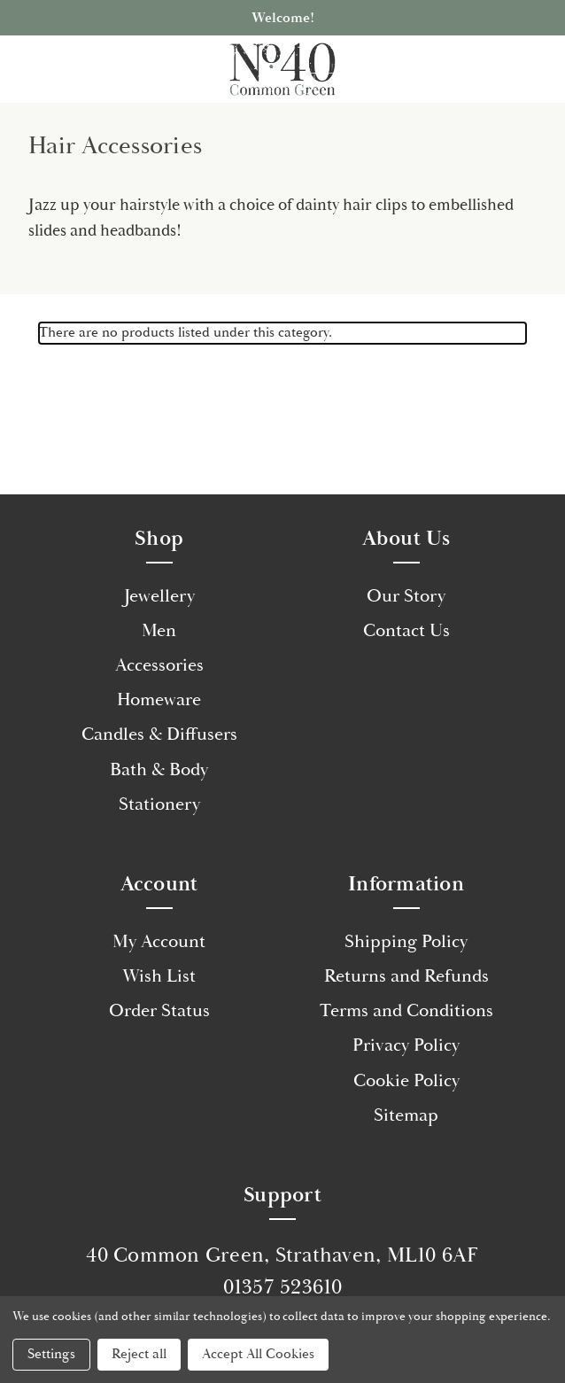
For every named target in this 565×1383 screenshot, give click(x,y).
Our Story (406, 596)
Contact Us (406, 630)
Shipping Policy (406, 941)
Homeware (159, 699)
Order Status (159, 1010)
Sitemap (406, 1115)
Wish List (159, 976)
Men (159, 630)
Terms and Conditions (406, 1010)
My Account (158, 941)
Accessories (159, 665)
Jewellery (159, 596)
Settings (51, 1354)
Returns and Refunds (406, 976)
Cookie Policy (406, 1080)
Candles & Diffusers (159, 734)
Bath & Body (159, 769)
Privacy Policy (406, 1045)
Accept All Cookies (258, 1354)
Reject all (139, 1354)
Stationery (159, 804)
